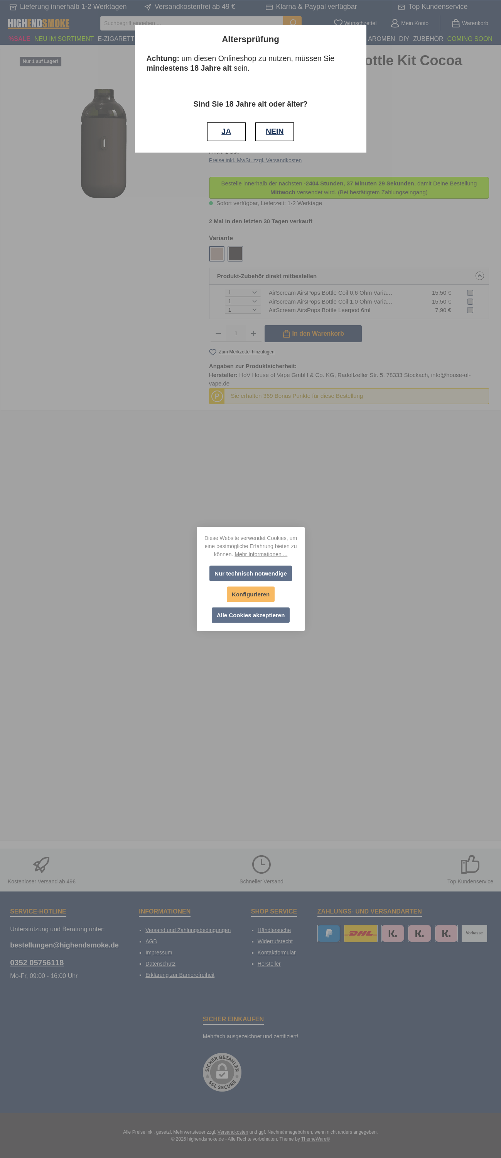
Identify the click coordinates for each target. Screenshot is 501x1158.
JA (226, 131)
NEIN (275, 131)
